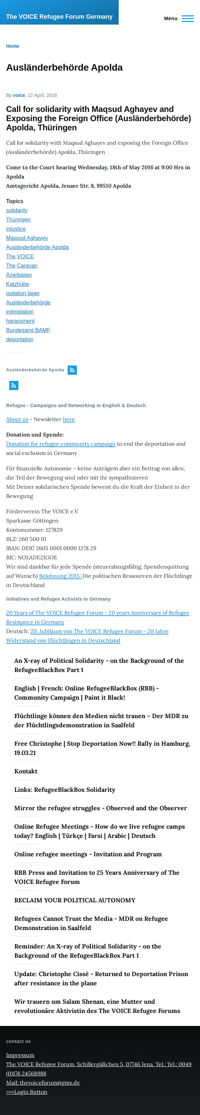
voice (19, 95)
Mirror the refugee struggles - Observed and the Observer (100, 808)
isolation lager (23, 293)
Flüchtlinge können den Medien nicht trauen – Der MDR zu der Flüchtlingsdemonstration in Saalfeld (101, 720)
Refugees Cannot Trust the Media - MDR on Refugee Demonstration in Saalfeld (91, 923)
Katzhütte (17, 284)
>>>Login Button (26, 1091)
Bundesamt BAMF (28, 330)
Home (12, 46)
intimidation (20, 312)
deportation (19, 339)
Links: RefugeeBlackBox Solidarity (64, 790)
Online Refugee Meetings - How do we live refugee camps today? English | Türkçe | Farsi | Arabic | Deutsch (99, 831)
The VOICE (20, 256)
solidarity (17, 210)
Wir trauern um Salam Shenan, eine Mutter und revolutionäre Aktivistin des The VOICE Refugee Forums (97, 1006)
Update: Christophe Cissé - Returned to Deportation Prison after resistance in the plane (101, 978)
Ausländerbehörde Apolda (37, 247)
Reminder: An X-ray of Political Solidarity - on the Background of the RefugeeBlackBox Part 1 (87, 950)
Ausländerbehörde (28, 302)
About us (17, 419)
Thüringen (18, 220)
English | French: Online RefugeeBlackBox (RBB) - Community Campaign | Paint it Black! (86, 692)
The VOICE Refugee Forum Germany (59, 16)
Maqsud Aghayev (27, 238)
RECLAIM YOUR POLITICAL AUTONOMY (74, 900)
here (69, 419)
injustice (16, 229)
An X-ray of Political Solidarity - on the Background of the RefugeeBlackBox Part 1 (99, 665)
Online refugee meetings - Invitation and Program (88, 854)
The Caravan (22, 266)
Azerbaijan (19, 275)
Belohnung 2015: (60, 575)
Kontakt (25, 771)
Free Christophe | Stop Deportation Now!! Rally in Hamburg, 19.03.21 (102, 748)
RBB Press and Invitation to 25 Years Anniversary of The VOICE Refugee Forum (97, 877)
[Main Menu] (177, 18)
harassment (20, 321)
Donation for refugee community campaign (61, 443)
